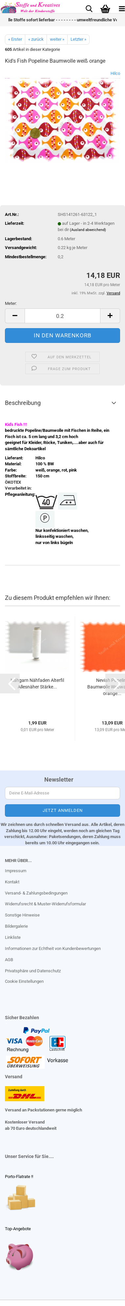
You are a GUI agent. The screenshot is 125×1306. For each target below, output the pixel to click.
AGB (9, 959)
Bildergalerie (16, 926)
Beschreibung (23, 402)
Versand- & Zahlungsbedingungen (36, 893)
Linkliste (13, 937)
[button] (15, 315)
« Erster (15, 39)
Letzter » (78, 39)
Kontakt (12, 881)
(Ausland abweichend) (88, 230)
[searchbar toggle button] (89, 8)
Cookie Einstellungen (24, 981)
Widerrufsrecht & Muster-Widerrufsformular (45, 903)
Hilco (115, 73)
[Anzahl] (62, 315)
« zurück (36, 39)
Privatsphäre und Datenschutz (33, 970)
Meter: (11, 303)
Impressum (15, 870)
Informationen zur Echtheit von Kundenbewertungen (53, 948)
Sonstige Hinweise (22, 915)
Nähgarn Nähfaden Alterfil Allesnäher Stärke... (37, 683)
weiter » (57, 39)
